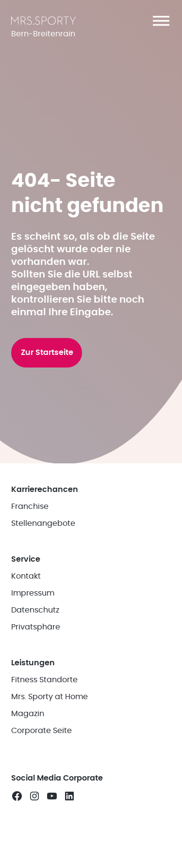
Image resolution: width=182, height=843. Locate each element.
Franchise (30, 506)
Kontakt (26, 576)
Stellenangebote (43, 523)
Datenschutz (35, 610)
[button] (161, 21)
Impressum (32, 593)
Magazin (27, 714)
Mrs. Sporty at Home (49, 697)
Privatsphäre (35, 627)
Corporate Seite (41, 731)
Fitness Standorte (44, 680)
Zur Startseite (47, 352)
